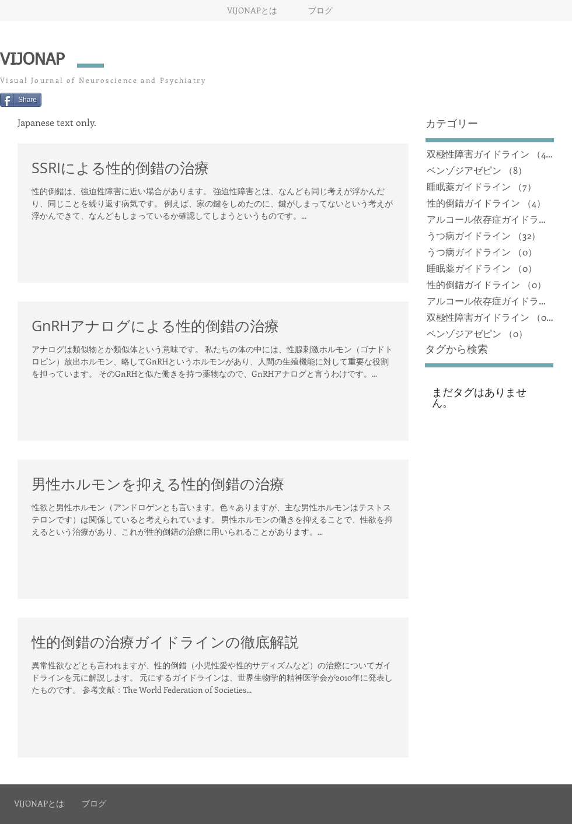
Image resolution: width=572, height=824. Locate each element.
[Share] (20, 100)
